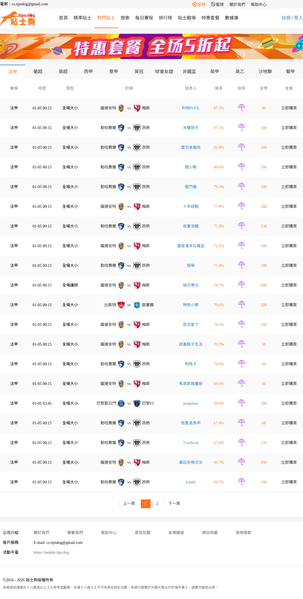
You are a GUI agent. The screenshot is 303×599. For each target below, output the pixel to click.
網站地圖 (210, 533)
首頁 (63, 17)
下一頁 (174, 503)
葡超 (37, 71)
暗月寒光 (191, 285)
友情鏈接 (176, 533)
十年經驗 (191, 206)
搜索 (125, 17)
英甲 (214, 71)
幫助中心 (259, 5)
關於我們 (237, 5)
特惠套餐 (210, 17)
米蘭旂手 (191, 128)
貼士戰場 (187, 17)
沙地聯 (265, 71)
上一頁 (129, 503)
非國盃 (189, 71)
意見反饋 (142, 533)
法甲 (12, 71)
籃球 (217, 5)
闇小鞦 (191, 167)
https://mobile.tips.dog (51, 552)
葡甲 (290, 71)
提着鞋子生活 (191, 344)
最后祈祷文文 (191, 462)
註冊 (286, 17)
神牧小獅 (191, 305)
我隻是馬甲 (191, 423)
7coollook (191, 443)
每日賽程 (144, 17)
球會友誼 (164, 71)
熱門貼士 (106, 17)
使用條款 (243, 533)
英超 (63, 71)
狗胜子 (191, 364)
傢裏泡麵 (191, 226)
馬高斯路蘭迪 (191, 384)
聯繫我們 (75, 533)
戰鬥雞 (191, 187)
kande (190, 482)
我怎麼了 (191, 325)
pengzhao (190, 403)
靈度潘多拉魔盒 (191, 246)
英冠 (138, 71)
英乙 (239, 71)
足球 (198, 5)
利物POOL (191, 108)
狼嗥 (191, 266)
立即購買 (289, 108)
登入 (298, 17)
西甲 (88, 71)
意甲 (113, 71)
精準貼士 (82, 17)
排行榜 (165, 17)
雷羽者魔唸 (191, 147)
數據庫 (231, 17)
